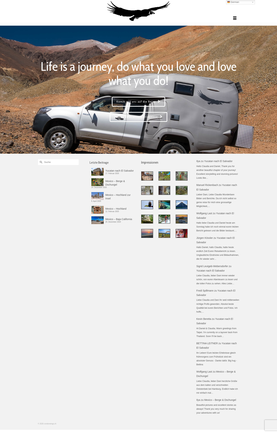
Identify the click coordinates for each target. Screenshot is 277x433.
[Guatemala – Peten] (181, 190)
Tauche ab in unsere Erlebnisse (138, 117)
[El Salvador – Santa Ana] (164, 176)
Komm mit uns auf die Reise (138, 101)
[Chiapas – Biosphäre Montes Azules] (164, 219)
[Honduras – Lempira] (181, 176)
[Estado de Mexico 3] (164, 233)
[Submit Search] (40, 162)
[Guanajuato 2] (181, 233)
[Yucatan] (181, 204)
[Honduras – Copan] (147, 190)
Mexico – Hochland (115, 208)
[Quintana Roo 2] (164, 204)
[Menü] (234, 18)
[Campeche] (147, 204)
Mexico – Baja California (118, 219)
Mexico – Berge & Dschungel (115, 183)
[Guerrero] (147, 233)
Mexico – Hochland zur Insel (118, 197)
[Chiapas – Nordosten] (147, 219)
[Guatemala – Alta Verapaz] (164, 190)
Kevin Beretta (203, 318)
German (233, 2)
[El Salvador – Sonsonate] (147, 176)
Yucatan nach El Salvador (119, 170)
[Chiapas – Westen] (181, 219)
